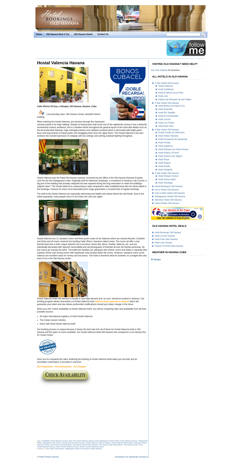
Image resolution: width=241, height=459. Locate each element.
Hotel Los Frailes (166, 123)
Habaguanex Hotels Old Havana (77, 449)
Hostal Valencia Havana (61, 62)
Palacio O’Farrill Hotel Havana (169, 246)
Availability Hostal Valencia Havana (54, 441)
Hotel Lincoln (164, 119)
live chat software (159, 70)
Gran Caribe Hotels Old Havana (170, 193)
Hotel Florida (164, 142)
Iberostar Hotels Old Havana (168, 200)
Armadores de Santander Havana (130, 457)
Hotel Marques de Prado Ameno (173, 149)
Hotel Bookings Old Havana (168, 232)
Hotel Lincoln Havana (165, 236)
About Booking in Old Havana (169, 186)
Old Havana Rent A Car (57, 34)
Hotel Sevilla (164, 166)
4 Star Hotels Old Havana (167, 129)
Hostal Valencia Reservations (122, 443)
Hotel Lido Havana (163, 242)
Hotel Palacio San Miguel (170, 156)
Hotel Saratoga (165, 183)
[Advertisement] (100, 48)
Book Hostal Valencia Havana (126, 441)
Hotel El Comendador (168, 116)
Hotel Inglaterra (165, 146)
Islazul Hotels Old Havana (167, 203)
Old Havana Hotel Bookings (61, 445)
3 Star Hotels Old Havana (167, 103)
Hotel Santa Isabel (167, 179)
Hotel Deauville (165, 109)
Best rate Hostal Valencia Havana (81, 441)
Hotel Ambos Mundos (168, 136)
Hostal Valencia (96, 449)
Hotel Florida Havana (49, 457)
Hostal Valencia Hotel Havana (73, 443)
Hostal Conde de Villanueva (171, 132)
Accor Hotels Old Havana (167, 189)
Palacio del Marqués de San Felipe (174, 99)
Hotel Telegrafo (165, 169)
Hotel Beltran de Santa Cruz (171, 106)
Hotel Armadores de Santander (172, 139)
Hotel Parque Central (168, 176)
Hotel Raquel (164, 163)
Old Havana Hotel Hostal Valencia (85, 445)
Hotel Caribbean (166, 89)
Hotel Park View (165, 126)
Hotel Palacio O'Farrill (168, 153)
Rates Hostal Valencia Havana (67, 447)
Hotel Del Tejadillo (166, 112)
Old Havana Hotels (83, 34)
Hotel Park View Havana (166, 239)
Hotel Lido (163, 96)
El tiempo (156, 259)
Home (39, 34)
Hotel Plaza (163, 159)
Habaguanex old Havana (52, 443)
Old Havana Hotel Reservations (111, 445)
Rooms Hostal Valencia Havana (92, 447)
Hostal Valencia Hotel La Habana (98, 443)
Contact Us (102, 34)
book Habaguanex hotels (104, 441)
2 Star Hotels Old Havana (54, 449)
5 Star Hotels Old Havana (167, 173)
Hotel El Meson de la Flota (170, 92)
